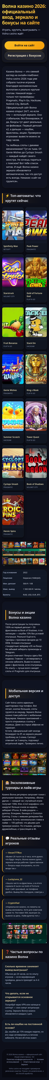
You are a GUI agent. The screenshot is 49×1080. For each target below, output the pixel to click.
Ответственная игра (32, 1062)
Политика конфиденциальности (20, 1059)
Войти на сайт (25, 45)
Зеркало (24, 1064)
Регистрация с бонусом (24, 55)
